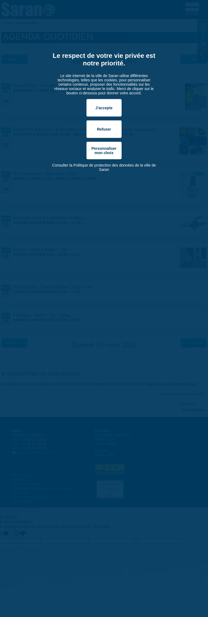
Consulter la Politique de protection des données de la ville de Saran (104, 167)
